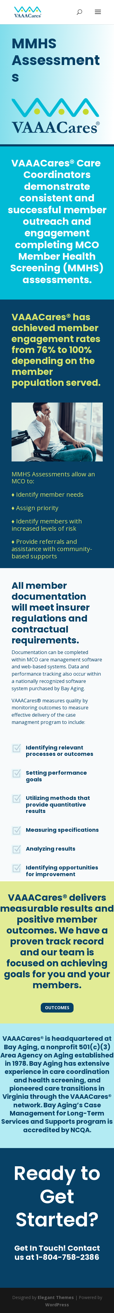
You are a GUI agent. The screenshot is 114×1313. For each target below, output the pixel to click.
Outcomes (57, 1007)
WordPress (57, 1305)
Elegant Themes (56, 1297)
